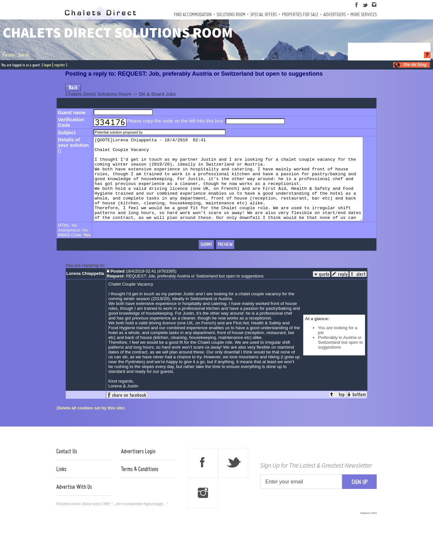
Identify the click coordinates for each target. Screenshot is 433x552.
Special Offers (263, 14)
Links (61, 485)
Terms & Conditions (139, 485)
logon (47, 64)
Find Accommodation (193, 14)
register (59, 64)
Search (22, 55)
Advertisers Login (138, 467)
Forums (9, 55)
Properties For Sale (300, 14)
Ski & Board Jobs (157, 94)
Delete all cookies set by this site (90, 424)
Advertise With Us (74, 503)
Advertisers (334, 14)
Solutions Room (231, 14)
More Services (363, 14)
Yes (87, 251)
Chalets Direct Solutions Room (98, 94)
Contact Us (66, 467)
